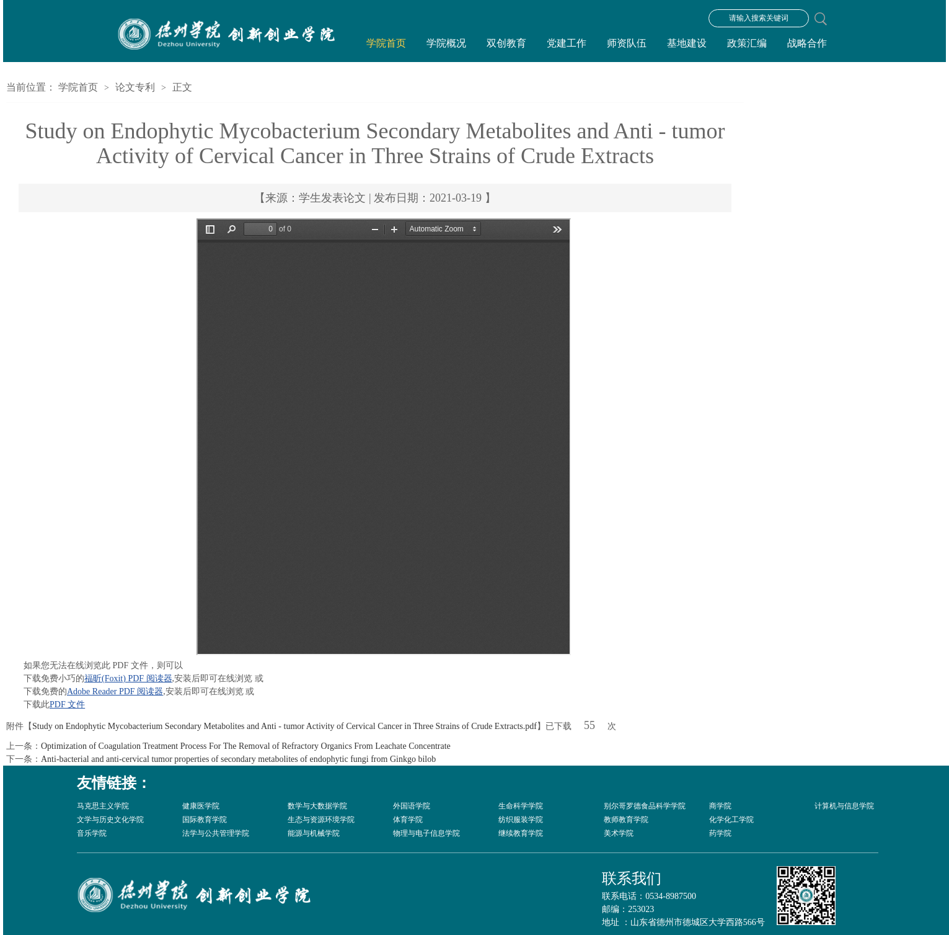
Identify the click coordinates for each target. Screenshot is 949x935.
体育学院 (408, 819)
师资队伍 (627, 43)
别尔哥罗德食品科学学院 (645, 806)
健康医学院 (200, 806)
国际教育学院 (204, 819)
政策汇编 (747, 43)
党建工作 (566, 43)
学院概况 (446, 43)
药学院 (720, 833)
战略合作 (807, 43)
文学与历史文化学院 (110, 819)
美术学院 (618, 833)
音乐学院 (92, 833)
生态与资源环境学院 (321, 819)
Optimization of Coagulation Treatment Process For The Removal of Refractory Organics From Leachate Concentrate (246, 746)
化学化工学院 (731, 819)
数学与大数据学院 (317, 806)
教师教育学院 (626, 819)
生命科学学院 (520, 806)
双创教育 (506, 43)
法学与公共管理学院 (215, 833)
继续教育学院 (520, 833)
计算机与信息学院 (844, 806)
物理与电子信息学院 (426, 833)
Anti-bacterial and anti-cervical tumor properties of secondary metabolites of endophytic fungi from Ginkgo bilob (238, 759)
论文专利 (135, 87)
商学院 (720, 806)
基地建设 (687, 43)
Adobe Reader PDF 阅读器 (115, 691)
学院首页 (386, 43)
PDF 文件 (67, 704)
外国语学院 (411, 806)
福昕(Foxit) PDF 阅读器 (128, 678)
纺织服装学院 (520, 819)
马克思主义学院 (103, 806)
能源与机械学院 (314, 833)
